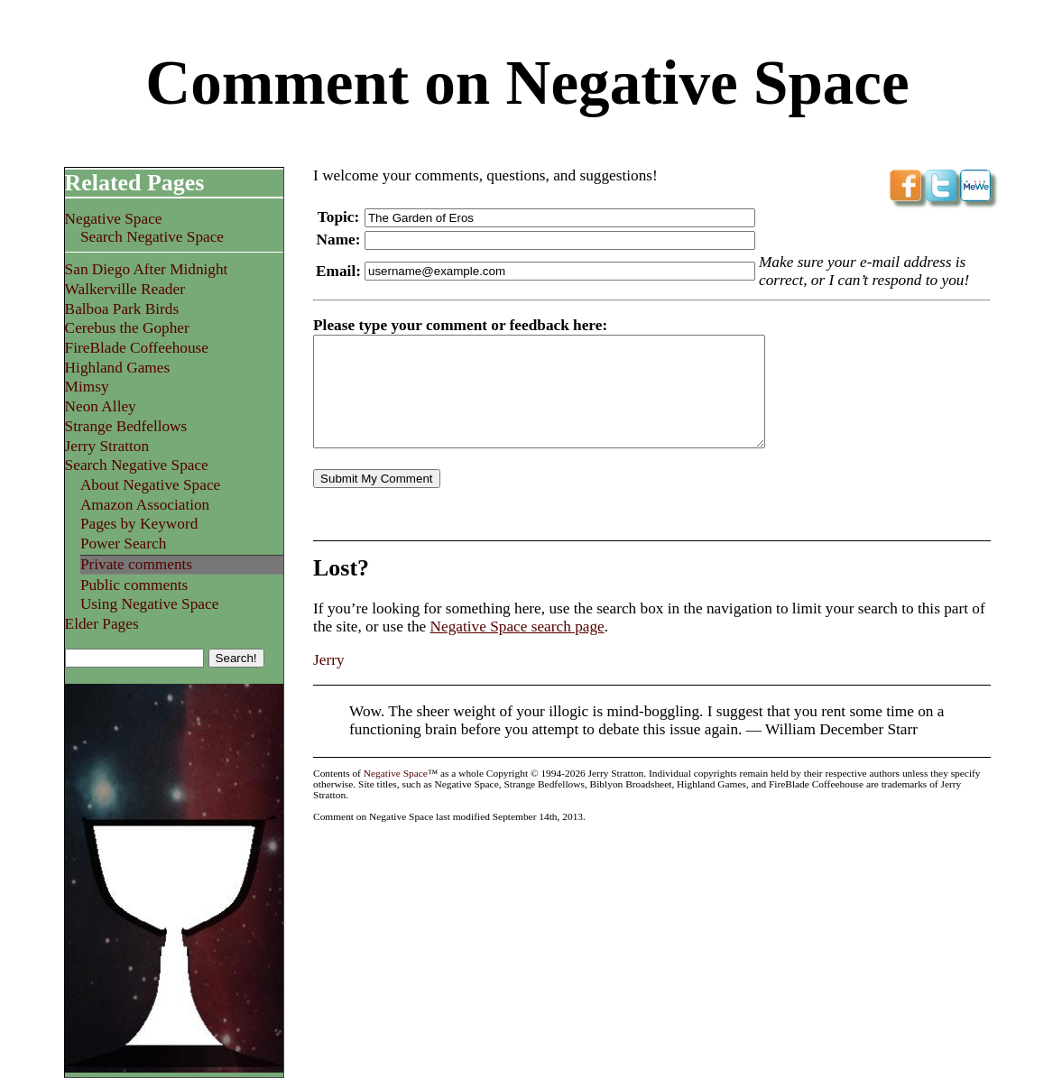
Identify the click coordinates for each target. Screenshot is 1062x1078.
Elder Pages (102, 623)
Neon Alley (100, 406)
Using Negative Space (149, 604)
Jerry (329, 659)
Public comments (134, 585)
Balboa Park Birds (122, 309)
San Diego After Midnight (146, 269)
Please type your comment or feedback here (457, 325)
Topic (336, 217)
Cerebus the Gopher (127, 327)
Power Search (123, 543)
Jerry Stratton (107, 446)
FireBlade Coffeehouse (136, 347)
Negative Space (113, 218)
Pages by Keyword (139, 523)
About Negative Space (150, 484)
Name (336, 239)
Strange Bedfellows (126, 426)
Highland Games (118, 367)
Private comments (136, 564)
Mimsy (87, 386)
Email (336, 271)
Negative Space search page (517, 626)
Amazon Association (144, 504)
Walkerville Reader (125, 289)
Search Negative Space (152, 236)
